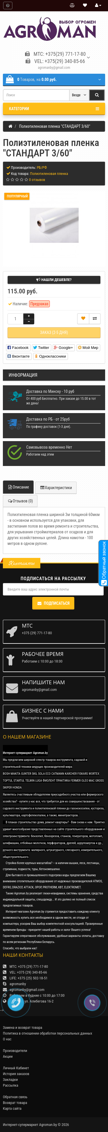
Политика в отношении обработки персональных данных (47, 1033)
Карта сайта (12, 1108)
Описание (18, 487)
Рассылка (10, 1085)
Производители (15, 1050)
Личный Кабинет (16, 1068)
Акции (8, 1056)
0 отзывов (37, 179)
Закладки (10, 1079)
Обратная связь (15, 1097)
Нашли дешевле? (53, 280)
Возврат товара (15, 1102)
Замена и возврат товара (22, 1027)
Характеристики (56, 487)
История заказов (16, 1074)
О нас (7, 1039)
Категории (54, 109)
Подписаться (53, 603)
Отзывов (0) (20, 501)
